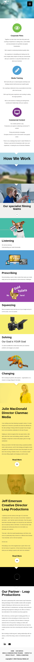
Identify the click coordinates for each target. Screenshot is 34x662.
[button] (17, 193)
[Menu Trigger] (29, 3)
